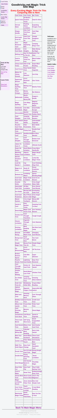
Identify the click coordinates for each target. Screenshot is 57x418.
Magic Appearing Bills (27, 44)
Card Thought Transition (27, 139)
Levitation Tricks (4, 11)
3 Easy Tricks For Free (27, 59)
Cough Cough (37, 216)
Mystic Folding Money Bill (27, 97)
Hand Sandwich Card (35, 346)
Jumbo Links (19, 341)
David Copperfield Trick (36, 321)
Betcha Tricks (36, 87)
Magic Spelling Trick (17, 87)
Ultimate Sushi (37, 145)
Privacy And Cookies (34, 414)
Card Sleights (51, 70)
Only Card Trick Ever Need (27, 32)
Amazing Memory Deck (26, 295)
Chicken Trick (36, 272)
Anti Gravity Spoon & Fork (27, 363)
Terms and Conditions (22, 414)
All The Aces (36, 249)
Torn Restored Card (18, 44)
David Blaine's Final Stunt (27, 394)
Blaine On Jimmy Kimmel (18, 74)
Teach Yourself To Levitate (27, 388)
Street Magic (3, 7)
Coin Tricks (4, 4)
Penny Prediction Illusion (35, 169)
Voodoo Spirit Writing (17, 272)
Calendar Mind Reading (26, 331)
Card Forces (50, 74)
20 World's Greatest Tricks (27, 19)
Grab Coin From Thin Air (27, 38)
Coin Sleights (51, 72)
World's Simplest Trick (18, 159)
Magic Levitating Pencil (18, 382)
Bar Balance (36, 92)
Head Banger (19, 363)
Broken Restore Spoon (17, 255)
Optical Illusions (3, 21)
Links (2, 25)
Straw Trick (27, 372)
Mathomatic (19, 97)
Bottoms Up (19, 174)
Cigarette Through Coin (26, 222)
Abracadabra (19, 113)
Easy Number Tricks (26, 205)
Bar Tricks (4, 14)
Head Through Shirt (26, 239)
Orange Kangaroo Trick (35, 38)
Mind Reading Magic (26, 228)
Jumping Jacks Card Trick (27, 279)
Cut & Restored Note (26, 80)
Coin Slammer (36, 222)
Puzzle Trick (19, 351)
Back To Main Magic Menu (28, 408)
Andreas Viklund (33, 412)
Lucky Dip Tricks (4, 17)
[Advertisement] (5, 43)
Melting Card (19, 54)
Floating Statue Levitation (27, 26)
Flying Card (27, 130)
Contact (49, 78)
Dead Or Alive (36, 19)
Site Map (50, 76)
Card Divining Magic (17, 310)
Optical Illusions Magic (18, 289)
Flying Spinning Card (26, 356)
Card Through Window (18, 266)
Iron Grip (35, 74)
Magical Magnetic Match (35, 103)
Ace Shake (18, 191)
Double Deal (19, 355)
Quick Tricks (19, 19)
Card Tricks (4, 1)
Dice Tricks (35, 80)
